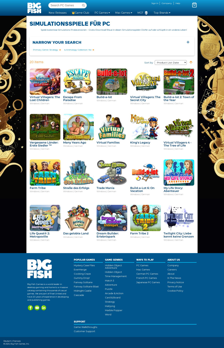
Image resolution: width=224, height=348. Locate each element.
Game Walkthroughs (85, 327)
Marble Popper (113, 310)
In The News (174, 278)
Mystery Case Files (84, 265)
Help (178, 3)
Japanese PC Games (148, 282)
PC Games (142, 265)
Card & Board (112, 297)
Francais (17, 341)
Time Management (116, 276)
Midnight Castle (83, 290)
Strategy (110, 301)
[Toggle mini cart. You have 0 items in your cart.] (194, 5)
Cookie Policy (175, 290)
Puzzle (109, 289)
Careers (172, 269)
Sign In (154, 3)
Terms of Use (174, 286)
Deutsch (7, 341)
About (170, 273)
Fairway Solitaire (83, 282)
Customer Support (84, 331)
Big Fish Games (35, 7)
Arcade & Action (114, 293)
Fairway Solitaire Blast (86, 286)
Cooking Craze (82, 273)
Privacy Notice (175, 282)
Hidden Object (113, 272)
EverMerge (80, 269)
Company (167, 3)
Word (108, 314)
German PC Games (147, 273)
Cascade (79, 295)
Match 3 (109, 280)
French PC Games (146, 278)
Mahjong (110, 306)
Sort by (165, 62)
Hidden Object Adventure (113, 266)
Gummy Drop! (82, 278)
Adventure (111, 284)
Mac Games (143, 269)
